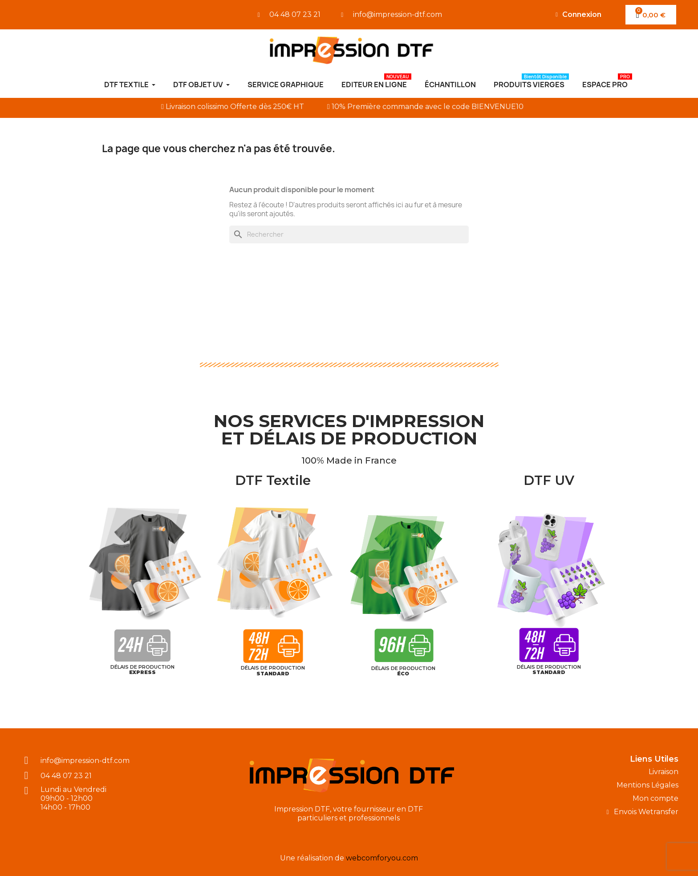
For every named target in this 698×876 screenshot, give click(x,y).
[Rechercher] (349, 234)
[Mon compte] (578, 14)
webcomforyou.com (382, 858)
